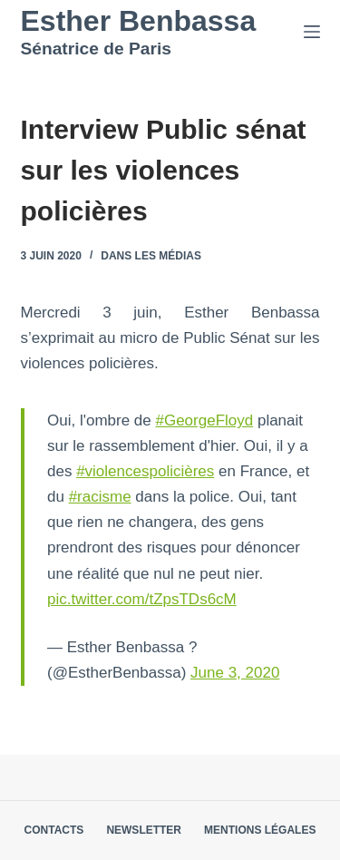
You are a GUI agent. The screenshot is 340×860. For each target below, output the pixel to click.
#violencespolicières (145, 471)
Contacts (54, 830)
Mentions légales (260, 830)
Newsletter (143, 830)
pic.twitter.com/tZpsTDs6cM (142, 599)
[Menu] (312, 32)
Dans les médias (151, 255)
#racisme (100, 496)
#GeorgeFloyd (204, 420)
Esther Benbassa (139, 21)
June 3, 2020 (234, 672)
